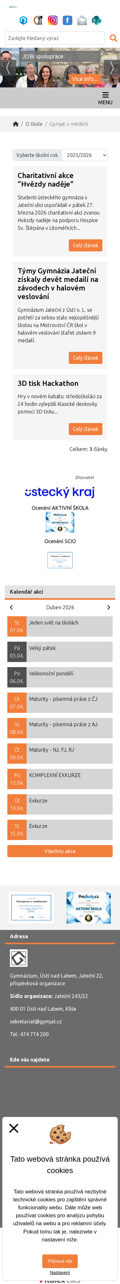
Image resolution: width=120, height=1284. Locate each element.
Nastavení (60, 1272)
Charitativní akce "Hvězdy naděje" (46, 179)
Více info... (85, 79)
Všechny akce (60, 851)
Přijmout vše (60, 1261)
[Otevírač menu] (105, 98)
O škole (34, 124)
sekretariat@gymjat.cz (36, 1021)
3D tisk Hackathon (48, 383)
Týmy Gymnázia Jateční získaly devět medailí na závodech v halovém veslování (58, 283)
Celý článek (85, 245)
